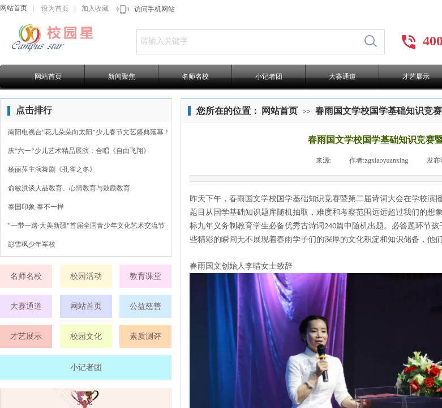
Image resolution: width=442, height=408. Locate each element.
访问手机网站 (154, 9)
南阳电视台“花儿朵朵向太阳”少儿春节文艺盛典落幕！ (89, 132)
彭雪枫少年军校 (31, 244)
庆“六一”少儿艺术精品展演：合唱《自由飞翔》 (79, 151)
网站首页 (13, 8)
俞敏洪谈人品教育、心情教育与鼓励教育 (69, 188)
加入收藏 (95, 8)
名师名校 (195, 76)
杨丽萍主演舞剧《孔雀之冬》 (52, 169)
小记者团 (268, 76)
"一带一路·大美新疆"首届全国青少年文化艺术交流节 (86, 226)
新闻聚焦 (121, 76)
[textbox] (247, 41)
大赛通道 (342, 76)
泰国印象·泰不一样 (36, 207)
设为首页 (54, 8)
